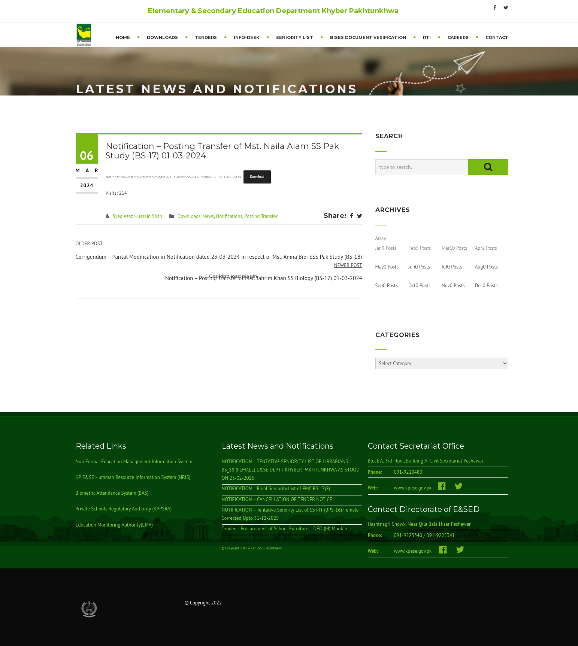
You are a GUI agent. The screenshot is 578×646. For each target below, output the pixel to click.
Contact (496, 37)
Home (123, 37)
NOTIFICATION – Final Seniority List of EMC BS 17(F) (276, 489)
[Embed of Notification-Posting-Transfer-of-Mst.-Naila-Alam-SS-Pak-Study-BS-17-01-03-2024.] (234, 276)
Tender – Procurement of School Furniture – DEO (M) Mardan (285, 528)
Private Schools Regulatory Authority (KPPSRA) (124, 509)
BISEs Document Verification (368, 37)
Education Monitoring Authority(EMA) (114, 525)
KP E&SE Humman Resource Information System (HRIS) (133, 477)
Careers (458, 37)
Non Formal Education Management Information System (134, 462)
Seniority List (294, 37)
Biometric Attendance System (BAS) (112, 493)
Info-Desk (246, 37)
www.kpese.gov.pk (416, 488)
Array (380, 238)
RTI (427, 37)
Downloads (162, 37)
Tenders (206, 37)
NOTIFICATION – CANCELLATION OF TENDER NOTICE (277, 499)
